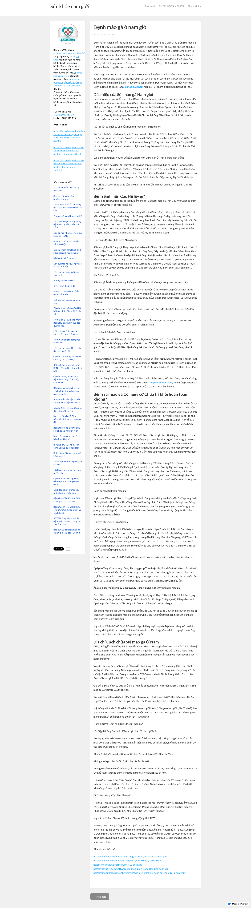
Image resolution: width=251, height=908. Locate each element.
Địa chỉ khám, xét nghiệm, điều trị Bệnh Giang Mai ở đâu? (66, 481)
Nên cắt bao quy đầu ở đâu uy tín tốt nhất (66, 293)
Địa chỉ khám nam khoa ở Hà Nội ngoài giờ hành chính (67, 251)
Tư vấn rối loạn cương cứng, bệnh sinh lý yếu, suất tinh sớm (67, 224)
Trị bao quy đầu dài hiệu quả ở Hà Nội (67, 189)
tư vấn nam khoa (72, 85)
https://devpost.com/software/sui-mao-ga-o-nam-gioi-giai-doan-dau (131, 868)
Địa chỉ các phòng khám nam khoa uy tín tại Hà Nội (67, 358)
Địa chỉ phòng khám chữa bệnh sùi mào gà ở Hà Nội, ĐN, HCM (66, 379)
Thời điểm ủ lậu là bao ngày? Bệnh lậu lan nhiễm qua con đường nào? (67, 322)
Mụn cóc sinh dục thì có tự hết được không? (66, 438)
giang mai (58, 82)
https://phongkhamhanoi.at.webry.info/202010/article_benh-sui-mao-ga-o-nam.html (139, 872)
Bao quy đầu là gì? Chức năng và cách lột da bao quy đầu (67, 419)
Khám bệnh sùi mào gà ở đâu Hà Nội (67, 463)
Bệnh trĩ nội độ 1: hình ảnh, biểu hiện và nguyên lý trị (66, 429)
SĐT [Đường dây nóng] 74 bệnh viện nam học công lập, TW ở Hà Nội (67, 521)
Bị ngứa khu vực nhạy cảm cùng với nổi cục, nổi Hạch (66, 446)
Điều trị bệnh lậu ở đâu (64, 286)
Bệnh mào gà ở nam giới (65, 258)
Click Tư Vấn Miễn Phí (64, 114)
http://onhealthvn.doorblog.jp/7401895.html (117, 864)
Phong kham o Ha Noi (64, 280)
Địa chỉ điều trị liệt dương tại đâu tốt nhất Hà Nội (67, 409)
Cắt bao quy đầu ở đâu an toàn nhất (66, 273)
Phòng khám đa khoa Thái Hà (67, 216)
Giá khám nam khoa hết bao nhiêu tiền (67, 471)
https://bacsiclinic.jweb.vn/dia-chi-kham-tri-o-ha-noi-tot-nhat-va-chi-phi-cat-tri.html (68, 150)
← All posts (99, 896)
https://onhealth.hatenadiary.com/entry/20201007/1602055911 (128, 860)
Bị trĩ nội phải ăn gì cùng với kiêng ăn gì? (67, 454)
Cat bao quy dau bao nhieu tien (66, 301)
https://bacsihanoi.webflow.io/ (69, 53)
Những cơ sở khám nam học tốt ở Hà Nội (67, 243)
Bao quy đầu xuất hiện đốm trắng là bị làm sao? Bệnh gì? (67, 531)
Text (114, 34)
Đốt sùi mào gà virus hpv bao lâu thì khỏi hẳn (67, 265)
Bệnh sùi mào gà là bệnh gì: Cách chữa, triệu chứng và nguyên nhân (66, 390)
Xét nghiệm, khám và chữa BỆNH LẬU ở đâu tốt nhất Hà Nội (67, 368)
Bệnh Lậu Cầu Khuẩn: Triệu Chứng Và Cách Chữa (67, 500)
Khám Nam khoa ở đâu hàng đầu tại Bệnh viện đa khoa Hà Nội (67, 207)
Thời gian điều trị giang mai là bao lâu (66, 341)
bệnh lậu (68, 82)
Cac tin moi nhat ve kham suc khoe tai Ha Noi (67, 234)
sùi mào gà (73, 79)
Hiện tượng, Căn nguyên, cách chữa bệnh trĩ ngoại (66, 333)
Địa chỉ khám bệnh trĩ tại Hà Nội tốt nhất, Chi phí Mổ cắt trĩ (67, 311)
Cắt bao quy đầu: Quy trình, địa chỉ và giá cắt (67, 349)
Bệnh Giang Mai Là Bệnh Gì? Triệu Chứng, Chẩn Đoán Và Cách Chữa (67, 509)
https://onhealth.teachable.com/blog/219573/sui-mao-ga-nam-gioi (130, 856)
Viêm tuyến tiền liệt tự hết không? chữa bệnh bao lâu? (66, 401)
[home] (69, 7)
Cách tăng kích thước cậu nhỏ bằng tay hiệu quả (66, 491)
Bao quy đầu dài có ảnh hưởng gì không (64, 197)
